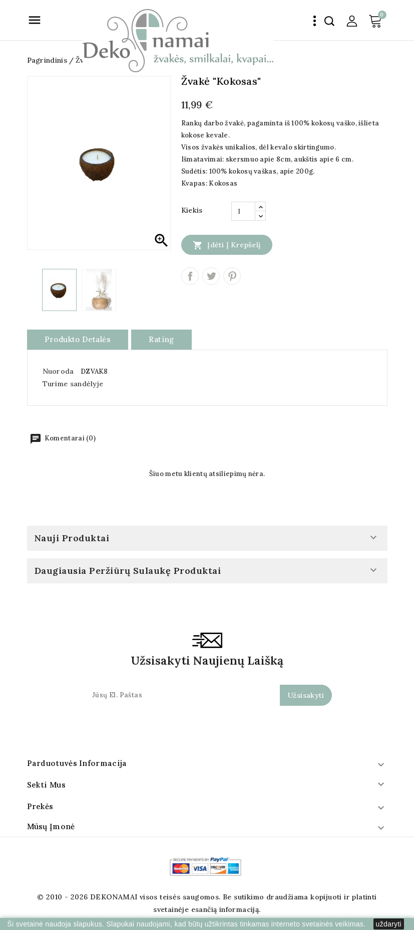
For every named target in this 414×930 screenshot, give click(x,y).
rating (161, 339)
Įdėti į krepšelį (227, 244)
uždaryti (388, 924)
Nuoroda (58, 371)
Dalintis (190, 276)
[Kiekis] (243, 211)
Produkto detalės (78, 339)
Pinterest (232, 276)
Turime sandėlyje (73, 383)
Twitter (211, 276)
